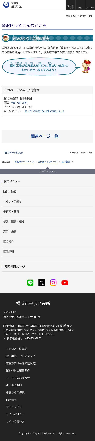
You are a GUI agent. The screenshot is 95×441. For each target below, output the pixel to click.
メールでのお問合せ (18, 378)
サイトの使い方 (15, 421)
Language (11, 399)
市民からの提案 (15, 392)
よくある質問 (14, 385)
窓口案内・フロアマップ (20, 356)
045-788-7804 (19, 102)
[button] (80, 5)
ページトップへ (47, 171)
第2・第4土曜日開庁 (18, 370)
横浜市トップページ (24, 162)
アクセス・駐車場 (16, 348)
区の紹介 (66, 162)
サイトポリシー (15, 414)
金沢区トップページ (47, 162)
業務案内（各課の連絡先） (22, 363)
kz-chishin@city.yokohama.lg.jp (44, 111)
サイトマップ (14, 407)
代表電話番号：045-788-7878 (24, 338)
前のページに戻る (14, 152)
